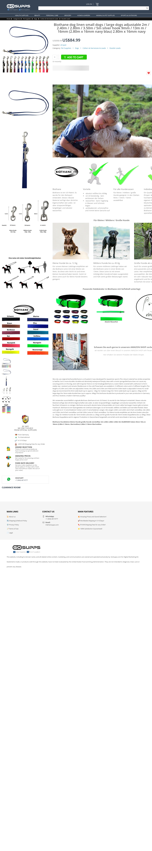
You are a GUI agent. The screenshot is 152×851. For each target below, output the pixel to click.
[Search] (93, 8)
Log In (89, 4)
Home (8, 19)
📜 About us (11, 517)
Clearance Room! (11, 487)
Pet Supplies (27, 19)
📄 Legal (10, 533)
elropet (63, 45)
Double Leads (65, 19)
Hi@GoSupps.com (52, 525)
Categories (16, 19)
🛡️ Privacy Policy (13, 525)
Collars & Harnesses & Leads (49, 19)
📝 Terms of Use (12, 529)
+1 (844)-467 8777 (21, 480)
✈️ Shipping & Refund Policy (17, 521)
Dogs (35, 19)
